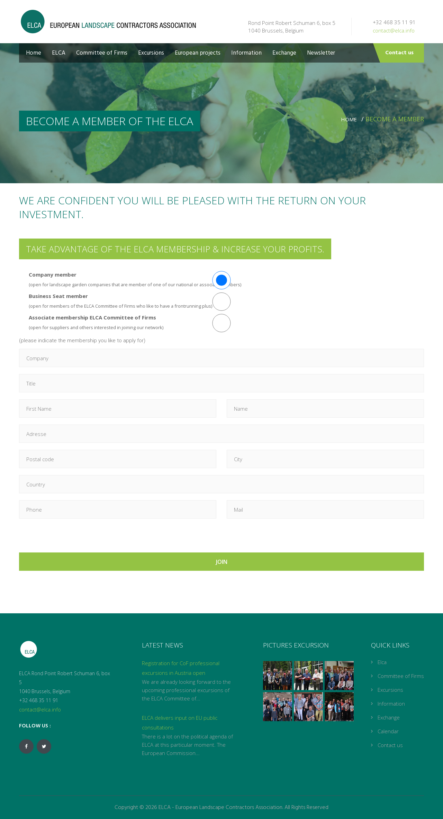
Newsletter (321, 53)
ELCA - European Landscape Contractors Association (220, 807)
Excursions (151, 53)
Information (246, 53)
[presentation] (71, 538)
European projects (197, 53)
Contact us (399, 52)
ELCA (58, 53)
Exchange (284, 53)
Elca (382, 662)
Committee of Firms (101, 53)
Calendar (388, 731)
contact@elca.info (394, 30)
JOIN (221, 562)
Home (33, 53)
